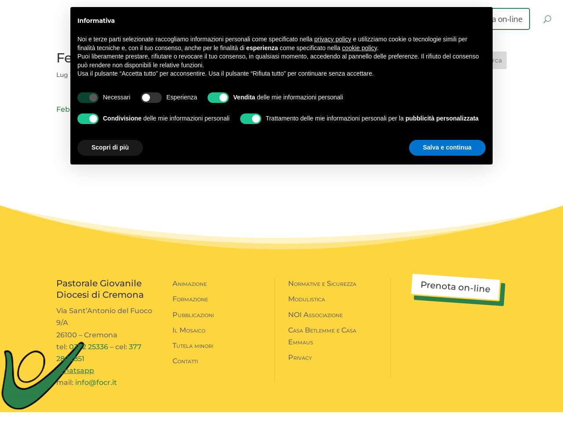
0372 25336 (88, 359)
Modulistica (306, 311)
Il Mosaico (188, 342)
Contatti (185, 373)
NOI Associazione (315, 326)
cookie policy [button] (359, 47)
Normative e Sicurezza (322, 295)
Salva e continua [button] (447, 147)
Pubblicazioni (193, 326)
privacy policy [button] (332, 39)
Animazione (189, 295)
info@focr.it (96, 394)
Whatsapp (75, 382)
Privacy (300, 369)
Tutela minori (192, 357)
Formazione (190, 311)
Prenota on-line (455, 299)
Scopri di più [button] (110, 147)
